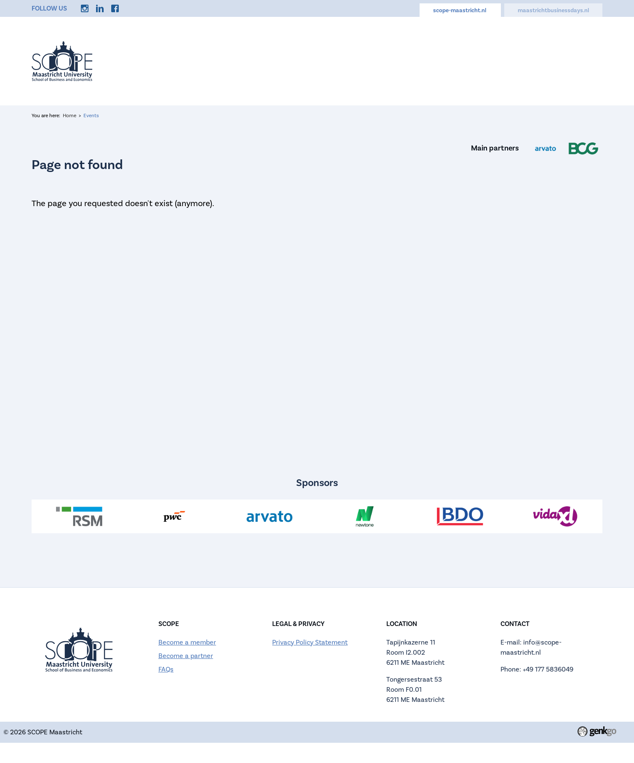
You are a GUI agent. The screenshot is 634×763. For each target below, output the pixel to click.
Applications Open (352, 60)
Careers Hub (478, 60)
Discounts (537, 60)
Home (196, 60)
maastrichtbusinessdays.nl (553, 10)
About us (284, 60)
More (582, 60)
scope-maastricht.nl (460, 10)
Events (238, 60)
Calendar (421, 60)
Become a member (187, 642)
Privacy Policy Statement (310, 642)
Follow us (49, 8)
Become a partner (185, 656)
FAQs (166, 669)
